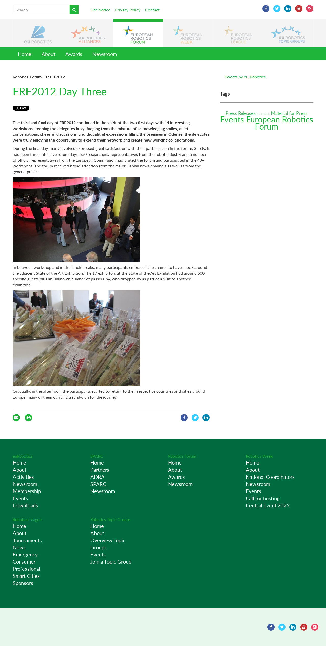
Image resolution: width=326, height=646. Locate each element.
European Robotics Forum (279, 122)
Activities (23, 477)
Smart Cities (26, 576)
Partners (99, 470)
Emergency (25, 554)
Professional (26, 569)
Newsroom (104, 54)
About (48, 54)
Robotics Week (259, 456)
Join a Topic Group (110, 561)
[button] (38, 33)
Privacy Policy (127, 9)
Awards (73, 54)
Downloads (25, 505)
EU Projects (264, 113)
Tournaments (27, 540)
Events (233, 119)
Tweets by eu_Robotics (245, 76)
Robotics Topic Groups (110, 519)
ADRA (97, 477)
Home (24, 54)
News (19, 547)
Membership (27, 491)
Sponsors (23, 583)
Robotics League (27, 519)
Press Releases (241, 113)
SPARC (96, 456)
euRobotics (23, 456)
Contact (152, 9)
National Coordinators (270, 477)
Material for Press (289, 113)
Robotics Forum (182, 456)
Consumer (24, 561)
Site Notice (100, 9)
